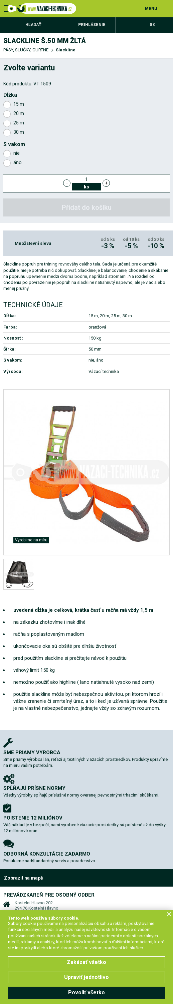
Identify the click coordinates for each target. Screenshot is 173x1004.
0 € (152, 24)
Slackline (65, 49)
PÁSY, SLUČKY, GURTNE (25, 49)
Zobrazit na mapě (23, 878)
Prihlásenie (92, 24)
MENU (151, 8)
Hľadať (33, 24)
